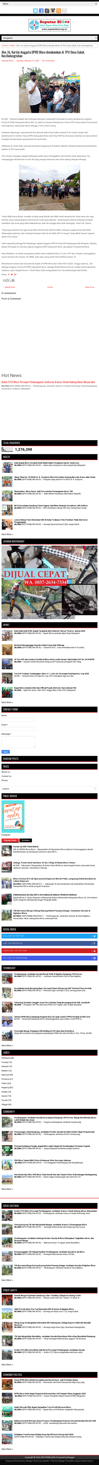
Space (4, 1096)
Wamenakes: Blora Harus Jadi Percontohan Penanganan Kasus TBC (43, 491)
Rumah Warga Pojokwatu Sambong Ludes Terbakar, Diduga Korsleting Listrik (47, 1296)
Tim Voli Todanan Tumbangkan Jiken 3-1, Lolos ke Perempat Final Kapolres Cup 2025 (51, 674)
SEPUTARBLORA (48, 1457)
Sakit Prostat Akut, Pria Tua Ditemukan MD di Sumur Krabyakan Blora (44, 1309)
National (5, 1075)
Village (4, 1104)
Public (4, 1083)
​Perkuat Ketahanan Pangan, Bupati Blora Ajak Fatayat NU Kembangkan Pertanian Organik (52, 1146)
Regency (5, 1087)
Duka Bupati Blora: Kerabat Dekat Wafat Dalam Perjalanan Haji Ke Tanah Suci (46, 463)
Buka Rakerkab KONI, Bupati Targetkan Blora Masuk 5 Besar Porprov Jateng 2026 (49, 631)
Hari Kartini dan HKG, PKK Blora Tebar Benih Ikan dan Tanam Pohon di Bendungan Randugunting (55, 1175)
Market (5, 1071)
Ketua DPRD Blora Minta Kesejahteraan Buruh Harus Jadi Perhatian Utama (46, 1380)
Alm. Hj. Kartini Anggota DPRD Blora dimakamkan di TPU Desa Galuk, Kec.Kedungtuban (43, 54)
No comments (48, 61)
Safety (4, 1092)
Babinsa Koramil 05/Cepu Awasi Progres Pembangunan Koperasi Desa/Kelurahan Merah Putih (55, 1421)
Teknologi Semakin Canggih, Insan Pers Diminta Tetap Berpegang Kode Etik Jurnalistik (52, 1003)
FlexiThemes (19, 1461)
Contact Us (6, 776)
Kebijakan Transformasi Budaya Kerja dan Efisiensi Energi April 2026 (43, 1434)
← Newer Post (8, 287)
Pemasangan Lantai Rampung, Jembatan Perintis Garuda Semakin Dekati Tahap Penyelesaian (54, 1132)
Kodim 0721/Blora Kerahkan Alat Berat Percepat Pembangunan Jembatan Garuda (49, 1350)
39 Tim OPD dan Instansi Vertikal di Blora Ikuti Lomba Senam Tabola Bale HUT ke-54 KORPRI (54, 659)
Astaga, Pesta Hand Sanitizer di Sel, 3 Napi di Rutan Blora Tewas (44, 863)
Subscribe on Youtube (50, 951)
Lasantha (45, 1461)
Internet (5, 1066)
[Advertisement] (49, 416)
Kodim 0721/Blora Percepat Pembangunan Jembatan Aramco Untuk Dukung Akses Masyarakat (48, 382)
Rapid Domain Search (84, 1461)
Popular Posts (10, 840)
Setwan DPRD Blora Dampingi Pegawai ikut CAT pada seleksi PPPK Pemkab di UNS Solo (52, 1017)
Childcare (6, 1058)
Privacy (5, 780)
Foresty (5, 1062)
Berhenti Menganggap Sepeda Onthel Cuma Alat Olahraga (39, 645)
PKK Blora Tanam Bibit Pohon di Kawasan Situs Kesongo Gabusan (42, 1160)
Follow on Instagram (50, 958)
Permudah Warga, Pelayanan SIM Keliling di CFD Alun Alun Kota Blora (44, 1031)
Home (5, 45)
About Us (6, 772)
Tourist (4, 1100)
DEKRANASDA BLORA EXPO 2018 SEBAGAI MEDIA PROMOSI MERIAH (45, 895)
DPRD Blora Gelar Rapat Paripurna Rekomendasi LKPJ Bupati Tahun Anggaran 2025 (50, 1394)
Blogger (70, 1457)
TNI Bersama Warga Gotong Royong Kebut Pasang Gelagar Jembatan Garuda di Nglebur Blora (54, 1266)
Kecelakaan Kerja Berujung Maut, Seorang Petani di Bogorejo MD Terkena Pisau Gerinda (52, 988)
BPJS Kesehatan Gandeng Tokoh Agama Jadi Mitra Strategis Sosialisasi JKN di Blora (51, 506)
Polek (12, 45)
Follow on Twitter (50, 936)
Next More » (7, 534)
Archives (26, 840)
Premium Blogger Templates (62, 1461)
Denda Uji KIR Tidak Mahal (25, 846)
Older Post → (91, 287)
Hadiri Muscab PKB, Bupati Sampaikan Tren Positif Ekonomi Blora (42, 1407)
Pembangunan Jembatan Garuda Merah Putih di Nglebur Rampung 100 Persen (48, 974)
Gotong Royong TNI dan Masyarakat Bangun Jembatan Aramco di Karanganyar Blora (50, 1225)
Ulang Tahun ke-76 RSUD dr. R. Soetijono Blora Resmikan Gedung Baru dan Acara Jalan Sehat (54, 477)
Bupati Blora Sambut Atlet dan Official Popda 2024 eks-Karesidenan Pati (45, 688)
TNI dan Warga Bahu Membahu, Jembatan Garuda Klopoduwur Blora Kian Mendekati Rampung (54, 1336)
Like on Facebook (50, 943)
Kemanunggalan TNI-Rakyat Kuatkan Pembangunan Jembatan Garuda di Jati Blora (49, 1252)
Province (5, 1079)
